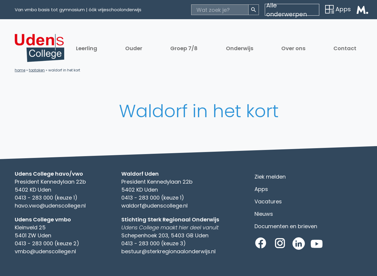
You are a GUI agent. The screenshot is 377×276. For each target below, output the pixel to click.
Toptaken (37, 70)
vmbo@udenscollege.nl (45, 251)
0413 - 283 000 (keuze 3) (153, 243)
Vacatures (268, 201)
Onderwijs (239, 48)
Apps (338, 9)
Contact (344, 48)
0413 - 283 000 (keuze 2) (47, 243)
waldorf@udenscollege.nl (154, 205)
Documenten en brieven (285, 226)
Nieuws (263, 214)
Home (20, 70)
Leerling (86, 48)
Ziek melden (270, 176)
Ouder (133, 48)
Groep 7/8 (184, 48)
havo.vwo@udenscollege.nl (50, 205)
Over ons (293, 48)
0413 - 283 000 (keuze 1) (46, 197)
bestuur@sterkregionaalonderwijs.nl (168, 251)
